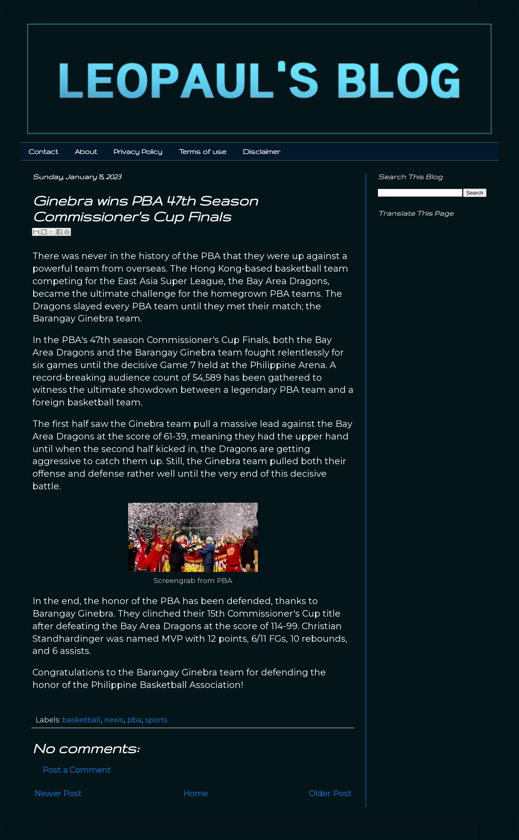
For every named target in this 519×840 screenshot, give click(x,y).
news (114, 720)
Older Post (330, 793)
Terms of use (202, 151)
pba (134, 720)
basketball (81, 720)
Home (195, 793)
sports (156, 720)
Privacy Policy (138, 151)
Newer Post (58, 793)
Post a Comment (77, 770)
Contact (43, 151)
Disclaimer (261, 151)
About (86, 151)
